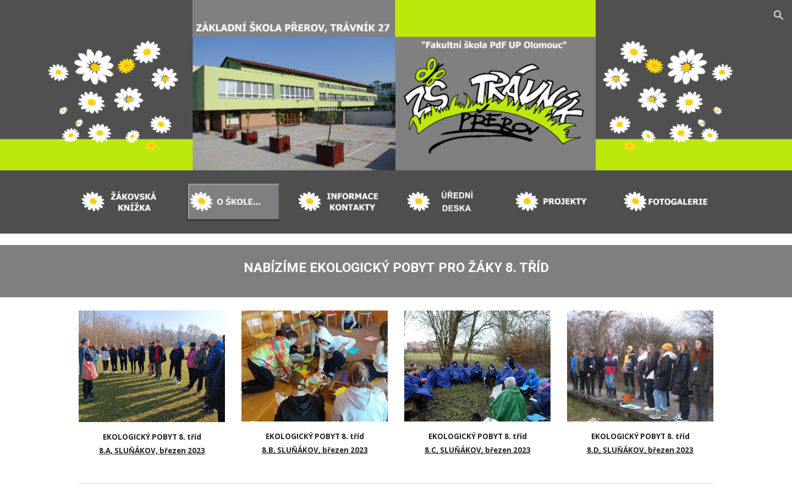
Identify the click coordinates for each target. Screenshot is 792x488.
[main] (396, 265)
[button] (779, 15)
